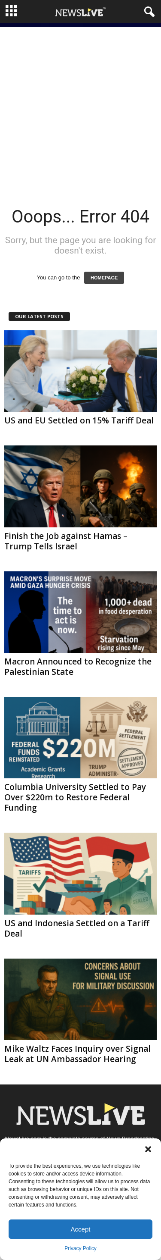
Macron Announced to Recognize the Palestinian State (78, 666)
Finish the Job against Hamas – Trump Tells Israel (66, 541)
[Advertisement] (80, 108)
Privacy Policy (80, 1248)
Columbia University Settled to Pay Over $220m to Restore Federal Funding (75, 797)
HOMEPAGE (104, 277)
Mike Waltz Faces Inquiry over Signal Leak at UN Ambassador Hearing (77, 1054)
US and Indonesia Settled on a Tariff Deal (76, 928)
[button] (148, 1149)
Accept (81, 1229)
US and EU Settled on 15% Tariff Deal (79, 420)
